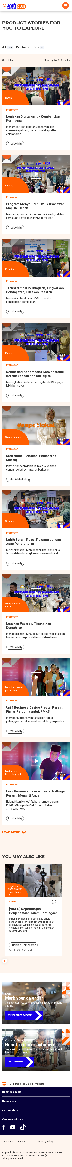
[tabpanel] (7, 47)
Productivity (15, 143)
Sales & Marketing (19, 479)
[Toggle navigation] (65, 5)
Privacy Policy (45, 1141)
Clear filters (8, 60)
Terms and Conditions (13, 1141)
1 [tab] (5, 961)
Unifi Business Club (20, 1083)
